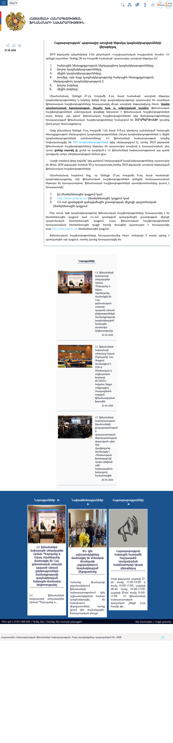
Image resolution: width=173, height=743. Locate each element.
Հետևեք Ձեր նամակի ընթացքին (64, 621)
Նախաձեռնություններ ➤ (87, 502)
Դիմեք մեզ (38, 621)
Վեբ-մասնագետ (143, 621)
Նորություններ (86, 261)
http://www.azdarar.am (72, 198)
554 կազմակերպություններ (90, 142)
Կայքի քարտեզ (163, 621)
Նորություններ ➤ (46, 500)
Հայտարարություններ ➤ (128, 502)
